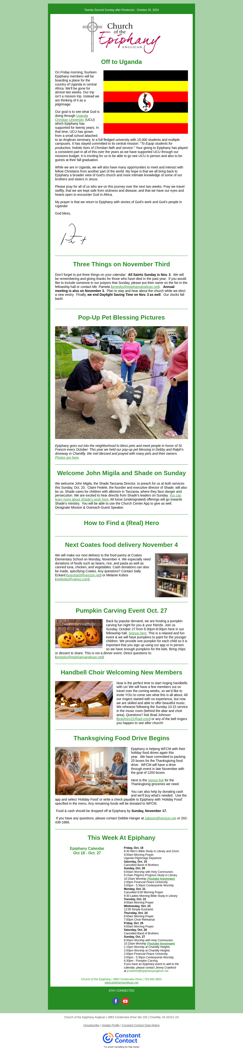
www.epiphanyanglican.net (121, 982)
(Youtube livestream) (161, 878)
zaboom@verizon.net (160, 818)
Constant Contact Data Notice (141, 1025)
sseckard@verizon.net (83, 575)
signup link (156, 780)
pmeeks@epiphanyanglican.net (135, 287)
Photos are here (67, 457)
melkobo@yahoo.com (72, 579)
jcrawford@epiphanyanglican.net (147, 971)
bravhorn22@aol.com (134, 719)
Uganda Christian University (71, 118)
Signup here (138, 633)
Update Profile (111, 1025)
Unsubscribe (91, 1025)
